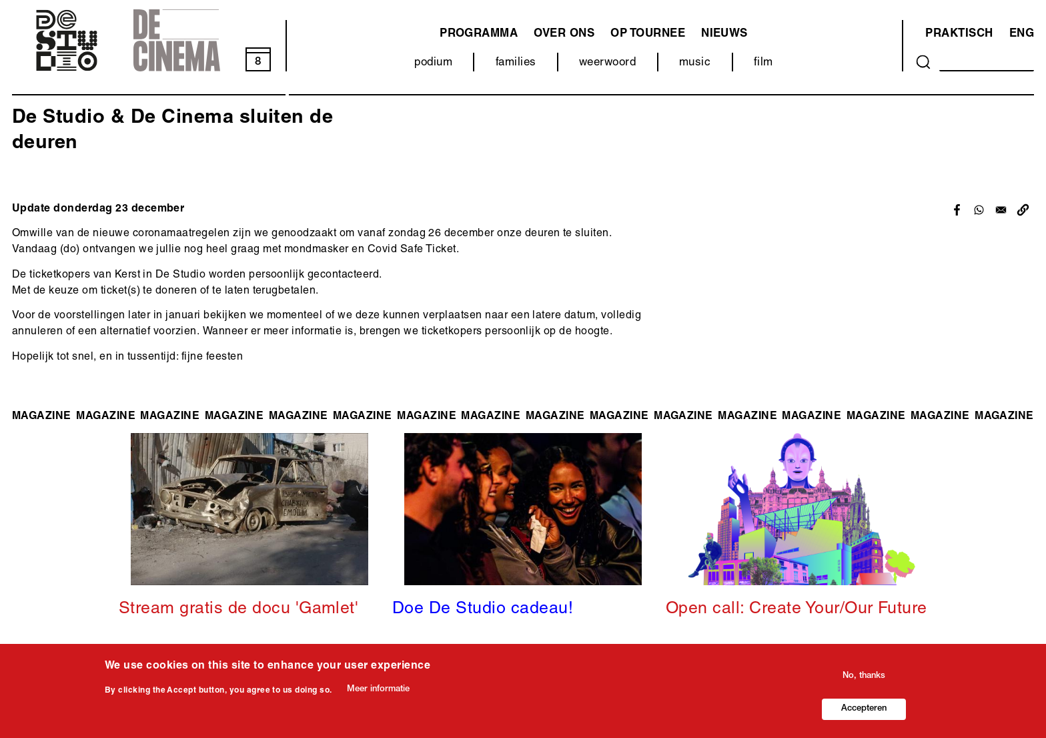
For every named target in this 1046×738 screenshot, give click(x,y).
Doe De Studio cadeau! (482, 609)
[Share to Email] (1001, 210)
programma (479, 34)
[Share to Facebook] (957, 210)
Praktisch (959, 34)
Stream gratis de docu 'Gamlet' (238, 609)
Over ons (564, 34)
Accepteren (864, 710)
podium (433, 63)
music (694, 63)
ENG (1021, 34)
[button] (1023, 210)
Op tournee (647, 34)
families (516, 63)
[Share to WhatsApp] (979, 210)
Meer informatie (378, 690)
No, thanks (864, 677)
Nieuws (724, 34)
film (763, 63)
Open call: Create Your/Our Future (796, 609)
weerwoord (607, 63)
